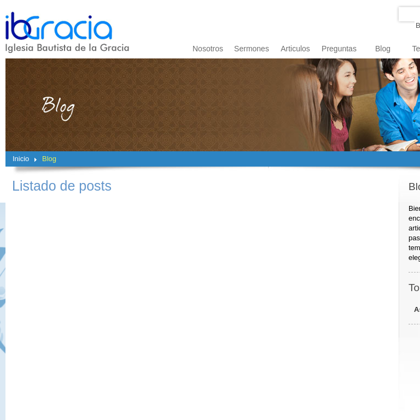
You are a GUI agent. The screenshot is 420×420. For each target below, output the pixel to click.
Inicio (21, 159)
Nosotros (207, 48)
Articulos (295, 48)
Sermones (251, 48)
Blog (382, 48)
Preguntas (339, 48)
